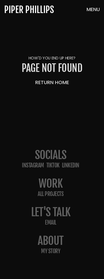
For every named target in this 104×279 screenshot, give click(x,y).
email (50, 222)
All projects (51, 193)
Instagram (33, 165)
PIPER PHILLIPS (29, 9)
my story (50, 251)
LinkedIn (70, 165)
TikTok (53, 165)
